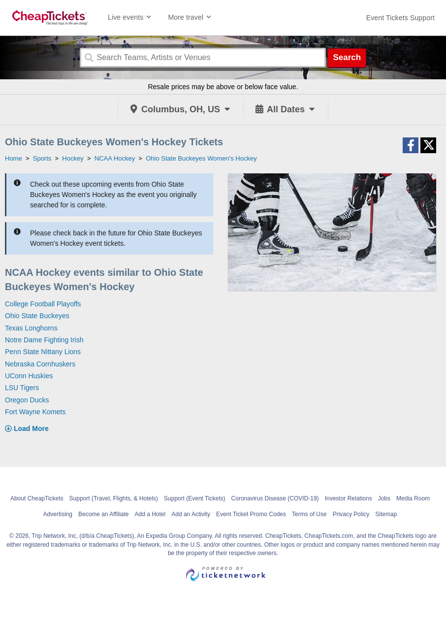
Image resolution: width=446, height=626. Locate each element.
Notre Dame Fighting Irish (44, 340)
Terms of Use (309, 514)
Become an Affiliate (103, 514)
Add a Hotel (149, 514)
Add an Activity (190, 514)
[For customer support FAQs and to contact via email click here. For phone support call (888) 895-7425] (400, 18)
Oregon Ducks (27, 400)
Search (347, 57)
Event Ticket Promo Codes (251, 514)
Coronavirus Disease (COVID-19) (275, 498)
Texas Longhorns (31, 328)
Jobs (384, 498)
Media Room (413, 498)
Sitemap (386, 514)
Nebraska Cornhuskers (40, 364)
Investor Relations (348, 498)
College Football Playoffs (43, 304)
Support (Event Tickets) (194, 498)
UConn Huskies (29, 376)
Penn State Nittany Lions (43, 352)
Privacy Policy (351, 514)
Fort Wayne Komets (35, 412)
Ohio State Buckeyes (37, 316)
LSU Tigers (22, 388)
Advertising (57, 514)
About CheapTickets (37, 498)
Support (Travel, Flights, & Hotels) (113, 498)
